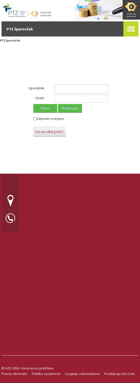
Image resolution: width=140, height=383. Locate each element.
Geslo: (40, 98)
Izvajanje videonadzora (82, 373)
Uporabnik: (37, 88)
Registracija (70, 108)
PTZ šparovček (10, 40)
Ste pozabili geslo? (49, 131)
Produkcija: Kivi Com (119, 373)
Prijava (45, 108)
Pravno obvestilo (14, 373)
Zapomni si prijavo (50, 118)
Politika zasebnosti (46, 373)
